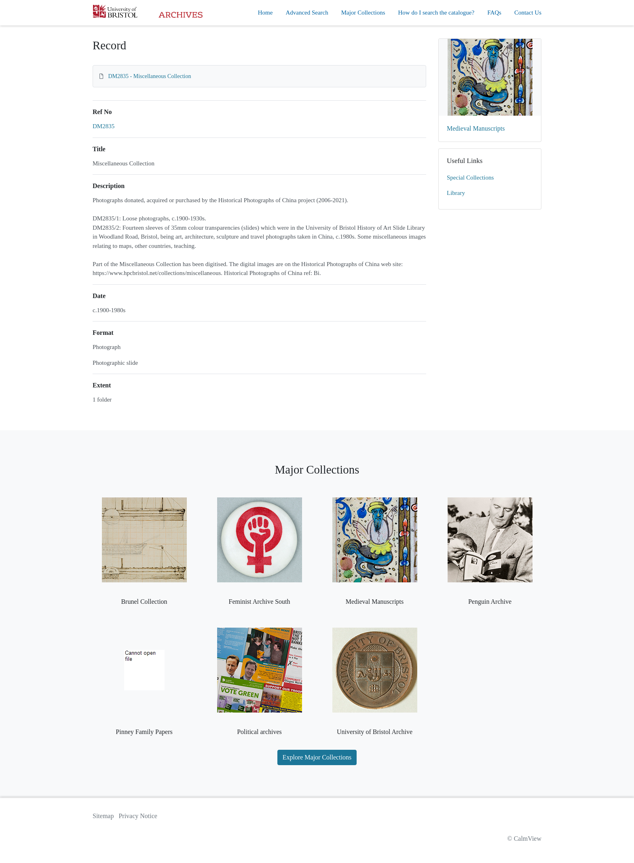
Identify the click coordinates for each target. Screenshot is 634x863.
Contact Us (527, 12)
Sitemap (103, 815)
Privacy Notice (137, 815)
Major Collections (363, 12)
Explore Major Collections (317, 757)
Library (456, 193)
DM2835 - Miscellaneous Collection (149, 76)
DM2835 (103, 126)
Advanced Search (306, 12)
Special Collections (470, 177)
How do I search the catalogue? (436, 12)
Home (265, 12)
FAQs (494, 12)
